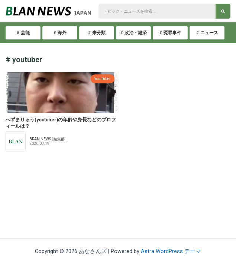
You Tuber (102, 79)
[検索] (223, 11)
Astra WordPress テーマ (171, 251)
